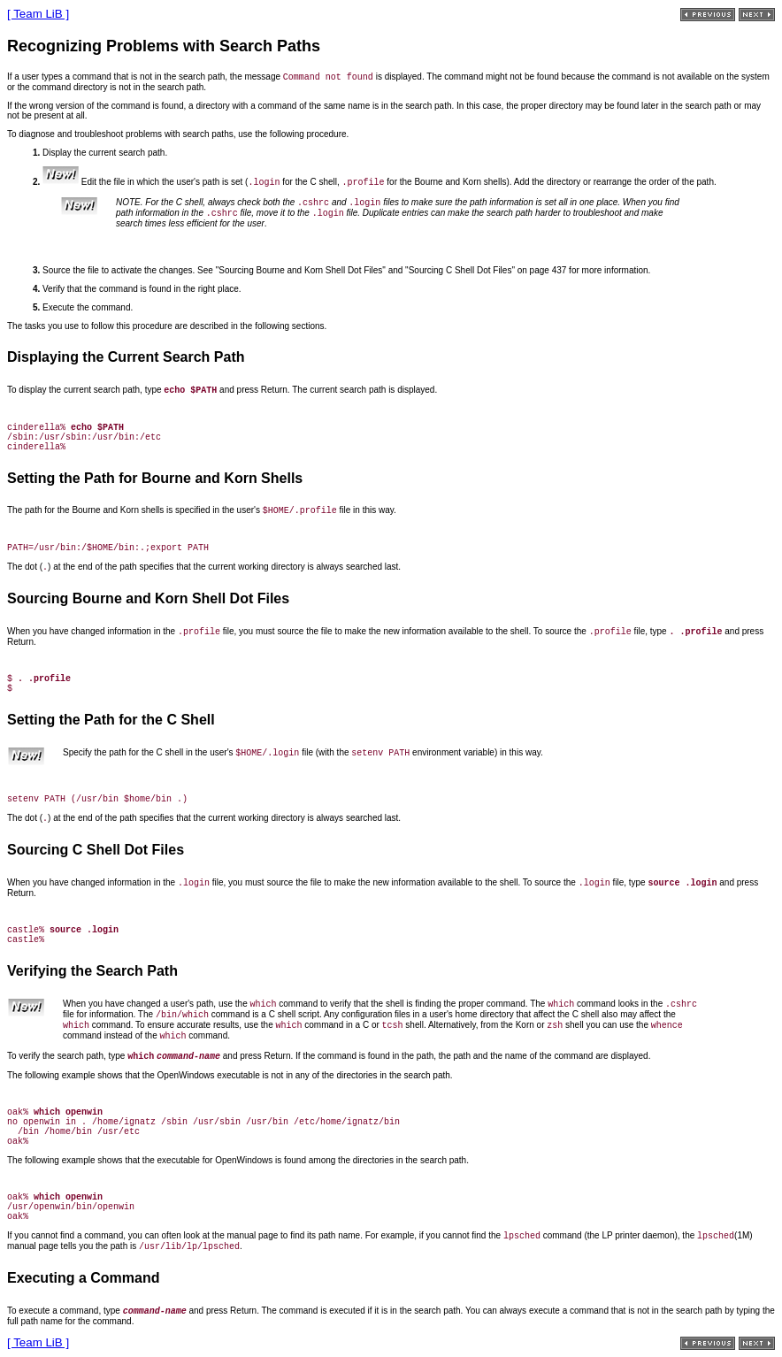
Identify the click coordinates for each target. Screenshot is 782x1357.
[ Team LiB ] (38, 13)
